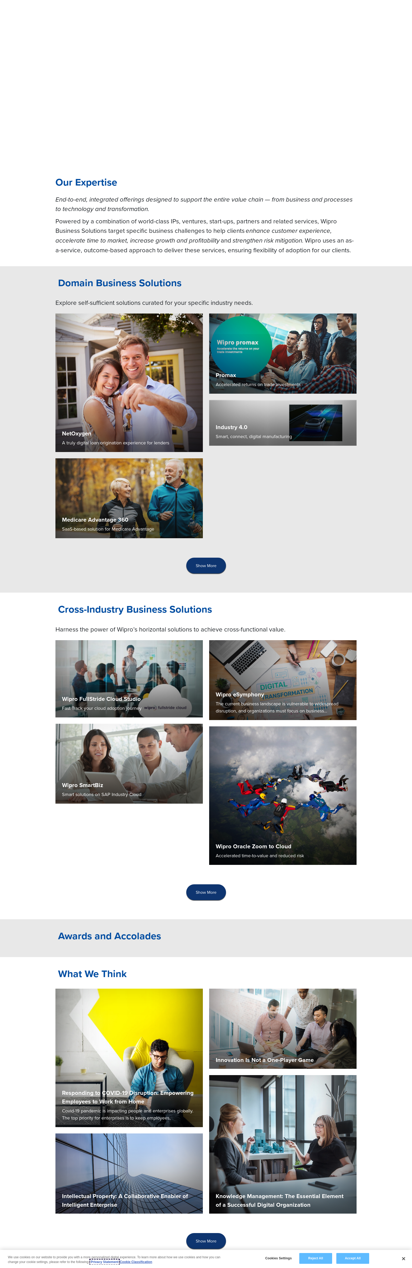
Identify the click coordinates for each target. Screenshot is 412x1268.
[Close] (403, 1258)
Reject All (315, 1258)
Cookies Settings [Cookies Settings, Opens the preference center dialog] (278, 1258)
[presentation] (206, 565)
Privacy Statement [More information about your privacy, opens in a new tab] (105, 1262)
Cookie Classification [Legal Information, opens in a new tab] (136, 1262)
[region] (206, 1259)
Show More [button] (206, 565)
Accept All (352, 1258)
